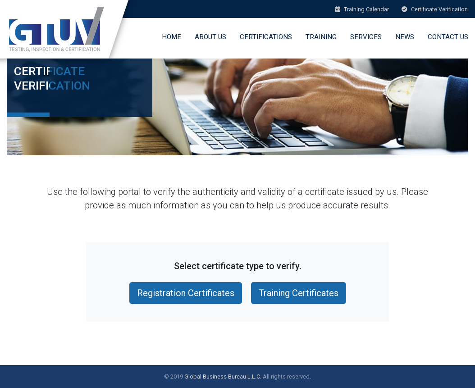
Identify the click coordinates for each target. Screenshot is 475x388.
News (404, 37)
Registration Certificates (185, 293)
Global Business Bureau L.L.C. (222, 376)
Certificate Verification (435, 9)
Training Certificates (298, 293)
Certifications (266, 37)
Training (321, 37)
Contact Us (448, 37)
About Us (210, 37)
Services (366, 37)
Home (171, 37)
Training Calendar (362, 9)
